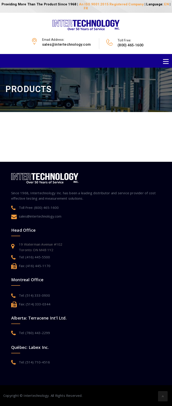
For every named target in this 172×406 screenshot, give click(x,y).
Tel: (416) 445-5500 (34, 257)
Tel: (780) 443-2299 (34, 332)
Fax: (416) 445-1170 (34, 265)
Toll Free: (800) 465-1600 (39, 207)
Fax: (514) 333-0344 (34, 304)
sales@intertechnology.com (40, 216)
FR (86, 8)
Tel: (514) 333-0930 (34, 295)
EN (166, 4)
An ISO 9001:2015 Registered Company (111, 4)
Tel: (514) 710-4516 (34, 362)
